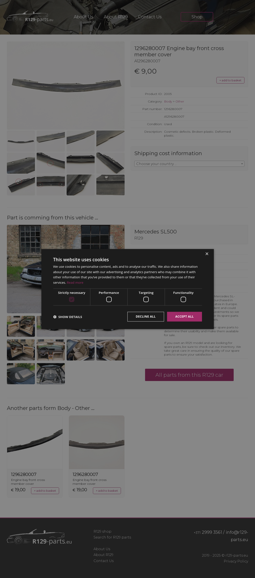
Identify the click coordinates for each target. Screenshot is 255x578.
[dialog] (127, 289)
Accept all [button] (184, 317)
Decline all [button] (146, 317)
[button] (67, 317)
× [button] (206, 254)
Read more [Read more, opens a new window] (75, 282)
